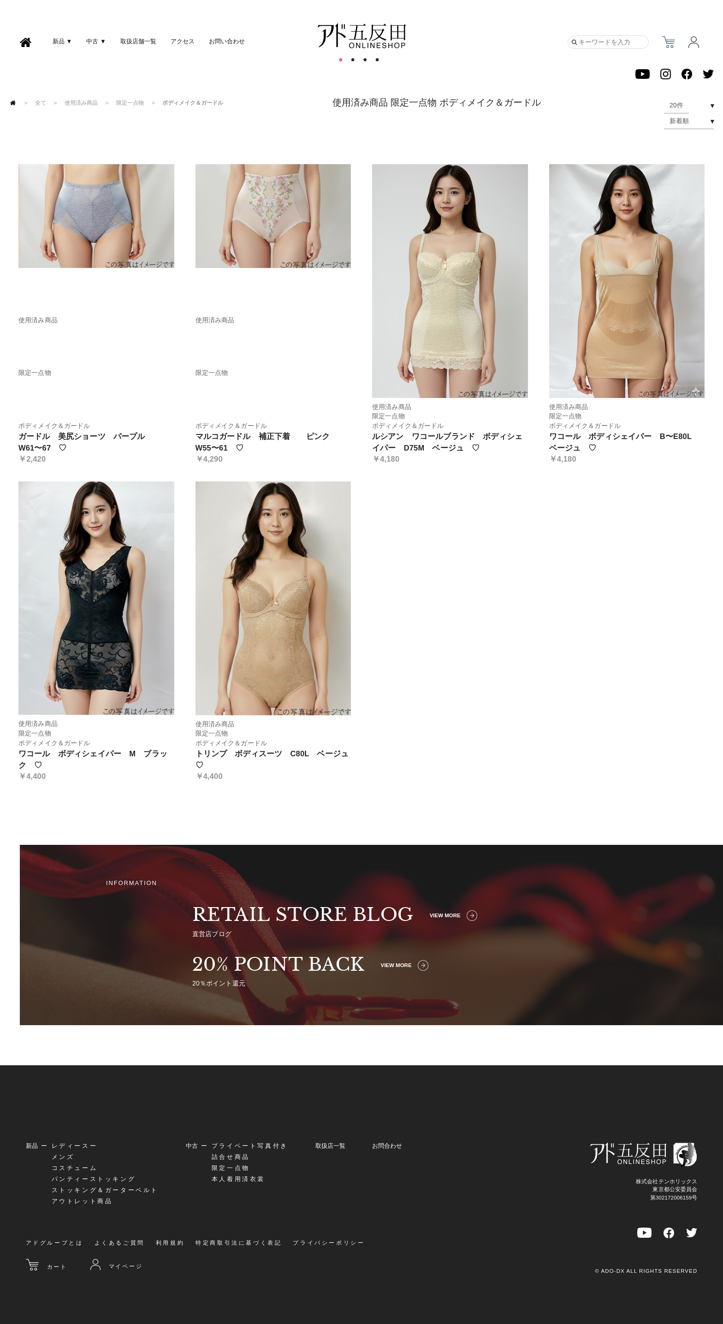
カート (46, 1265)
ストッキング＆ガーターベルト (105, 1190)
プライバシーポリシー (329, 1243)
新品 (32, 1145)
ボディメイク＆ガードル (192, 103)
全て (40, 103)
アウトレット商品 (82, 1201)
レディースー (75, 1145)
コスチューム (75, 1167)
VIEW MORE (453, 915)
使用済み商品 (81, 103)
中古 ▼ (96, 41)
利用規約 (170, 1243)
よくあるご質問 (120, 1243)
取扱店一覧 (330, 1145)
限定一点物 (130, 103)
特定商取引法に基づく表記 (239, 1243)
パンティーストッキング (94, 1179)
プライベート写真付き (250, 1145)
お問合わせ (387, 1145)
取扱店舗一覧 (138, 41)
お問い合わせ (227, 41)
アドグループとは (54, 1243)
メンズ (63, 1156)
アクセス (183, 41)
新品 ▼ (62, 41)
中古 (192, 1145)
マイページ (116, 1264)
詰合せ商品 (231, 1156)
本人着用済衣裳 (238, 1179)
